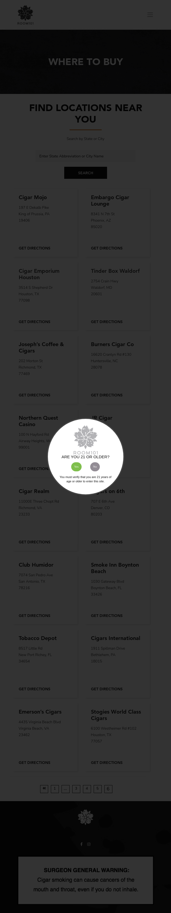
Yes (76, 466)
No (95, 466)
